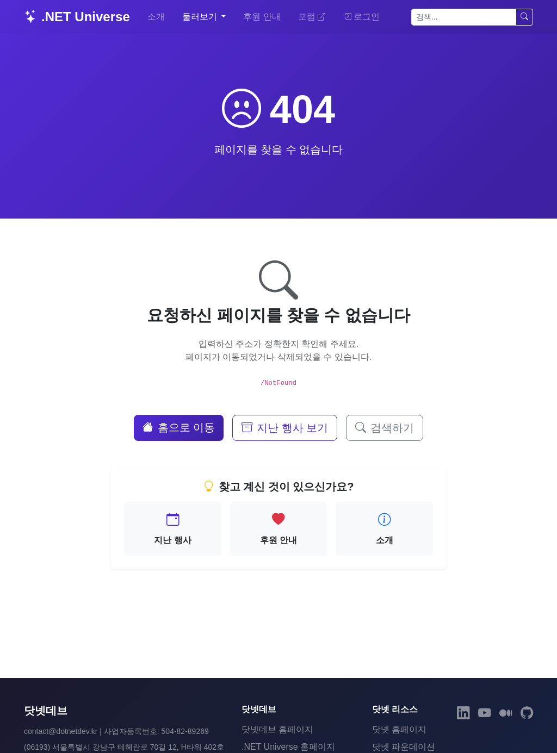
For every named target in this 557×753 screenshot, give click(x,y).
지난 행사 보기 (285, 428)
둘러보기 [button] (200, 16)
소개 (156, 16)
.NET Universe (77, 16)
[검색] (463, 17)
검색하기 (384, 428)
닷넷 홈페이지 (399, 729)
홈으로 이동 (179, 427)
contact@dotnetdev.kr (60, 731)
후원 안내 (261, 16)
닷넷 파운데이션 (403, 746)
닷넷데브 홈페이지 (277, 729)
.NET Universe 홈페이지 (288, 746)
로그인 (361, 16)
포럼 (311, 16)
